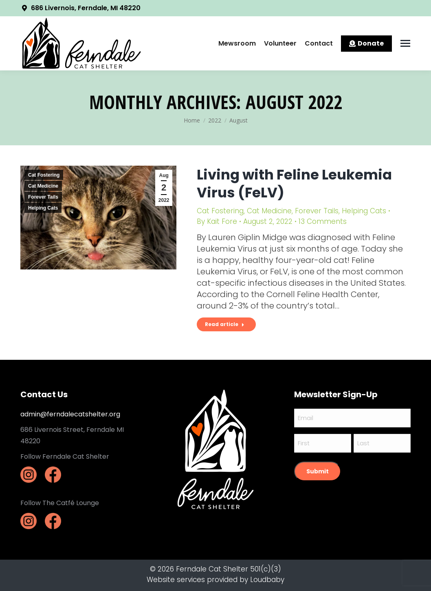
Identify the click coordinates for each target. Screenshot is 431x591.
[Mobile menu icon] (405, 43)
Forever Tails (43, 197)
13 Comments (323, 221)
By (217, 221)
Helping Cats (43, 208)
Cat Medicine (43, 186)
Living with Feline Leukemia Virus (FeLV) (294, 183)
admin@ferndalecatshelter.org (70, 414)
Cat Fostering (43, 175)
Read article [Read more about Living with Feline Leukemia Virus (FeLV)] (224, 324)
